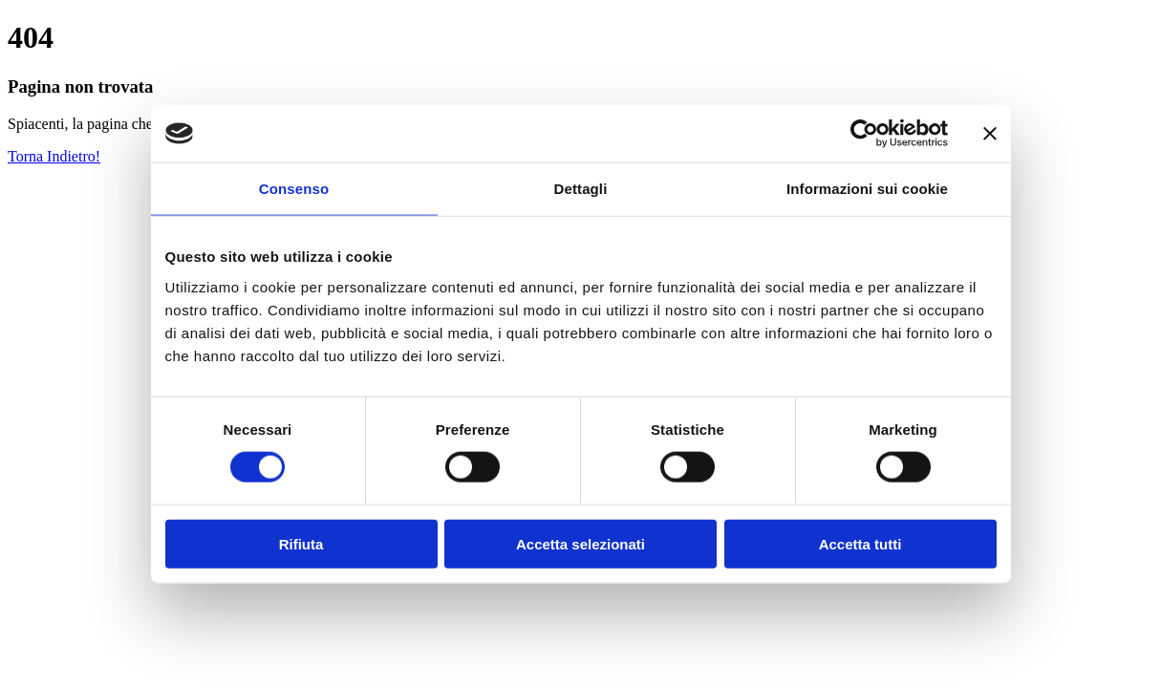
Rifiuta (301, 543)
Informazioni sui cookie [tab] (867, 189)
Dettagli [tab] (581, 189)
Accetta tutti (860, 543)
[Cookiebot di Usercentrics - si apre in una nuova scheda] (864, 133)
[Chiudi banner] (990, 133)
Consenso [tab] (294, 189)
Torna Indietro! (54, 156)
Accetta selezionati (580, 543)
